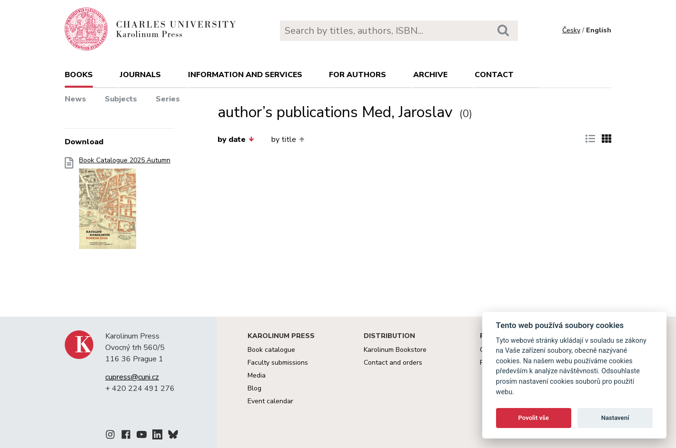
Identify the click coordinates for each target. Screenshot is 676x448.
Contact (494, 75)
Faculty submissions (278, 362)
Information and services (245, 75)
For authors (357, 75)
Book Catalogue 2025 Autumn (124, 206)
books (79, 75)
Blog (254, 388)
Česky (571, 30)
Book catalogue (271, 349)
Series (168, 99)
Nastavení (615, 417)
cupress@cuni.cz (132, 377)
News (75, 99)
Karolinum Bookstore (395, 349)
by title (287, 139)
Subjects (121, 99)
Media (257, 375)
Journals (140, 75)
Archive (430, 75)
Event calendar (270, 401)
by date (236, 139)
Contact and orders (393, 362)
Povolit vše (533, 417)
